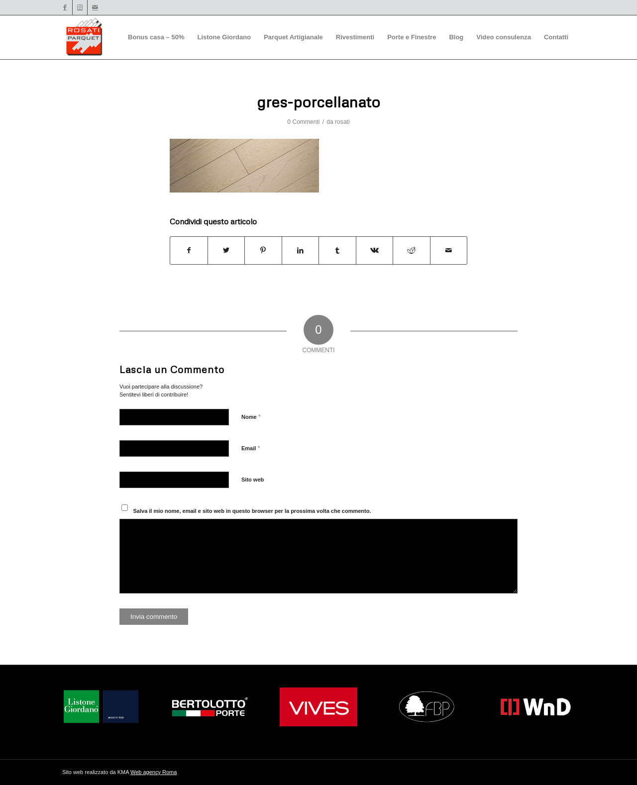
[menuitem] (156, 37)
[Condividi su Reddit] (411, 250)
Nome (251, 416)
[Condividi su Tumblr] (337, 250)
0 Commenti (303, 121)
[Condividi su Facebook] (189, 250)
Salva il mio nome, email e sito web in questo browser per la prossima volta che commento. (252, 511)
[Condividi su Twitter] (226, 250)
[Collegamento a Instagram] (80, 7)
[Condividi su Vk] (374, 250)
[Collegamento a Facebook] (65, 7)
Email (250, 448)
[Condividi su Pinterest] (263, 250)
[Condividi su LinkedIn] (300, 250)
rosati (342, 121)
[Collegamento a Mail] (95, 7)
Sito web (252, 480)
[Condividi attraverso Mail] (448, 250)
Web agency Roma (153, 772)
